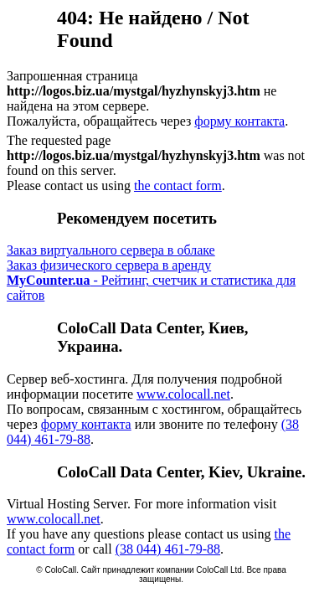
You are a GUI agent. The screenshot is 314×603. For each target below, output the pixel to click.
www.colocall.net (183, 394)
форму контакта (239, 121)
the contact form (178, 185)
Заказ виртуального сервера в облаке (111, 250)
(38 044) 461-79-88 (168, 549)
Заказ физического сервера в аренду (109, 265)
